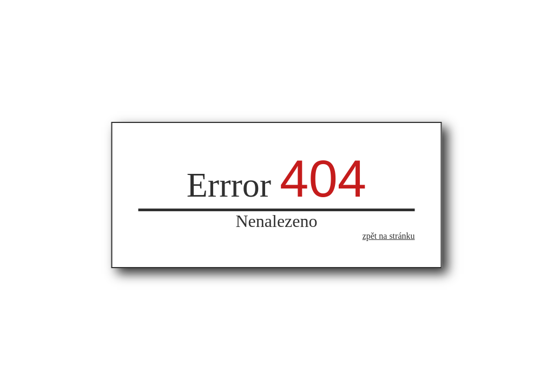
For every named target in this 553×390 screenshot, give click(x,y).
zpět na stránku (389, 235)
